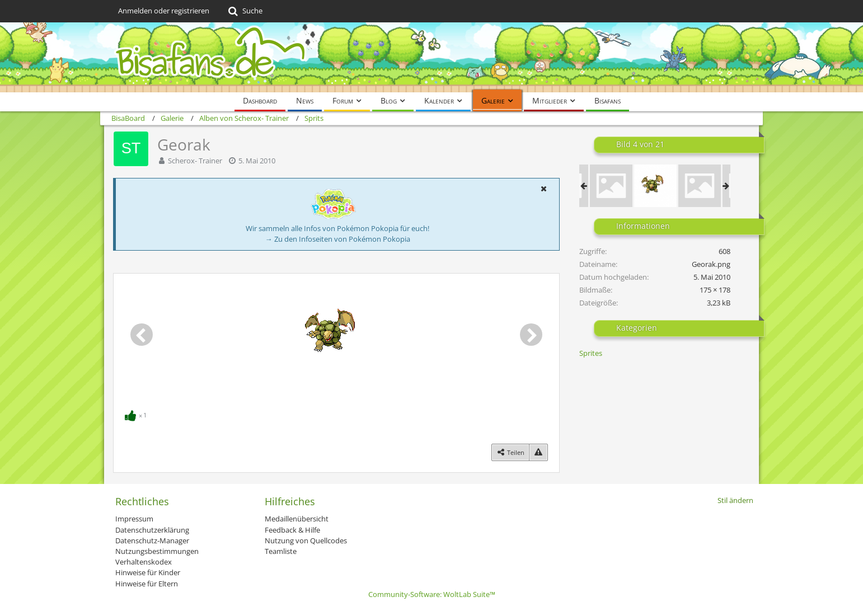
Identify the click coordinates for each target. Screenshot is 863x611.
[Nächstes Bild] (531, 334)
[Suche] (244, 11)
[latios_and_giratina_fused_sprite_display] (699, 185)
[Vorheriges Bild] (141, 334)
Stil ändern (735, 500)
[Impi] (611, 185)
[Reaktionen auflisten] (137, 414)
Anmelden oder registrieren (163, 11)
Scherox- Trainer (195, 161)
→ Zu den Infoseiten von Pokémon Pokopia (337, 239)
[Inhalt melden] (538, 452)
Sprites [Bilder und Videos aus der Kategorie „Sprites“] (590, 353)
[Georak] (655, 185)
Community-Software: (431, 594)
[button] (543, 188)
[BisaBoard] (431, 57)
